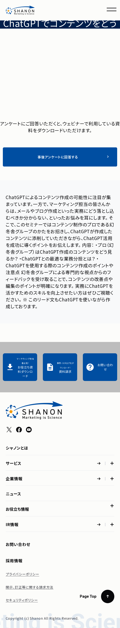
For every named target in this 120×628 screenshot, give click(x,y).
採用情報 (14, 560)
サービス (13, 463)
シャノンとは (17, 448)
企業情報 (14, 478)
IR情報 (12, 524)
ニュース (13, 494)
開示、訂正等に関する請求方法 (29, 587)
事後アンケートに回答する (74, 156)
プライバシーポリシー (22, 574)
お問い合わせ (18, 544)
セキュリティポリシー (22, 599)
